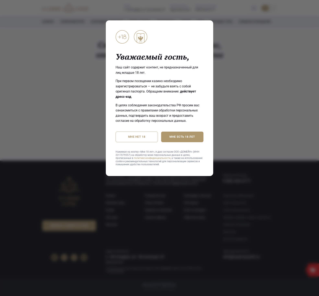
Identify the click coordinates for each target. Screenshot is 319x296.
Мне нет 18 (137, 137)
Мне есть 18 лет (182, 137)
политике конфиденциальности (152, 158)
